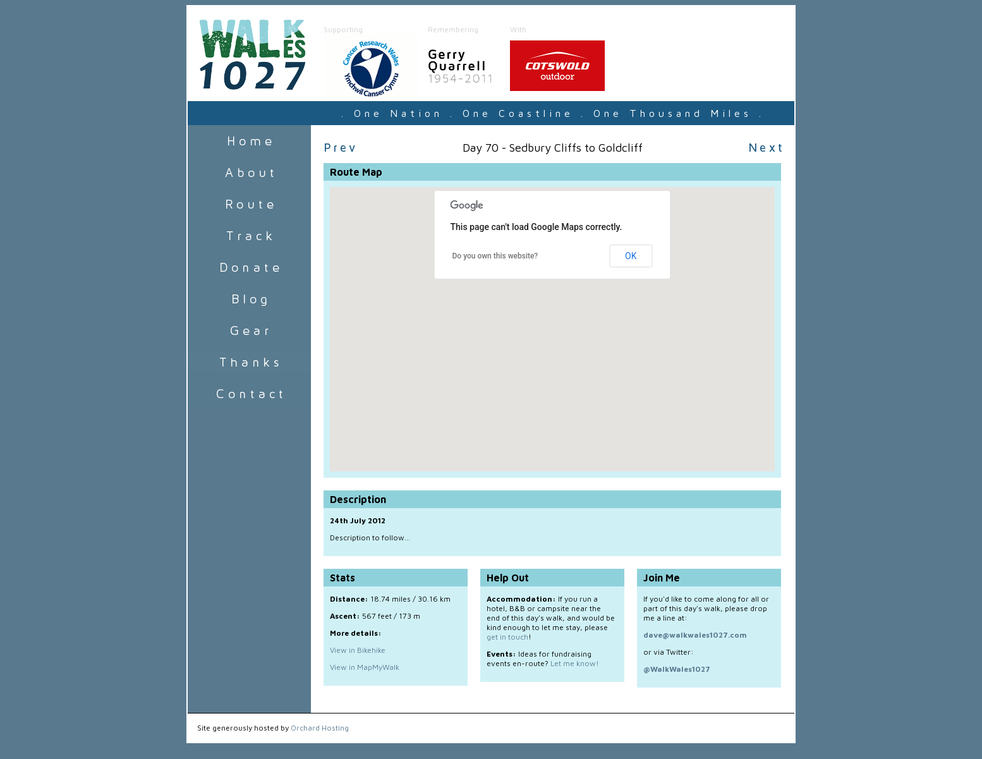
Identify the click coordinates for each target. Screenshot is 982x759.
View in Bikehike (357, 650)
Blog (249, 299)
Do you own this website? (495, 256)
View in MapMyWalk (364, 667)
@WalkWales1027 (676, 669)
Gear (249, 330)
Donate (249, 267)
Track (249, 236)
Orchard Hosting (320, 727)
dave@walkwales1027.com (695, 635)
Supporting (343, 29)
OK (630, 256)
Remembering (453, 29)
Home (249, 141)
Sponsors (249, 362)
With (518, 29)
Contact (249, 394)
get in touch (507, 636)
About (249, 172)
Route (249, 204)
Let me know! (574, 663)
